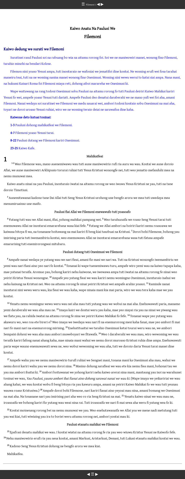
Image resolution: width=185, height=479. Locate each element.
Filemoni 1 (91, 4)
